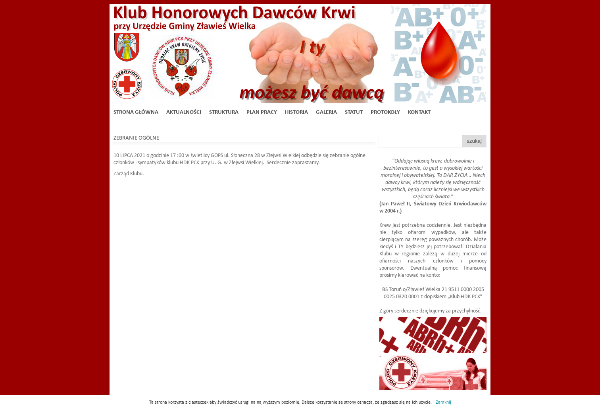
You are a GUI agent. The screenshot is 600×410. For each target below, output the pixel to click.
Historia (296, 112)
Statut (354, 112)
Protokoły (385, 112)
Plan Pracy (261, 112)
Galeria (326, 112)
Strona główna (135, 112)
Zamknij (443, 402)
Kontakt (419, 112)
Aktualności (183, 112)
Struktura (223, 112)
